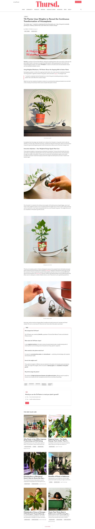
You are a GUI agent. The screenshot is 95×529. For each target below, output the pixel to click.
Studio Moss (38, 273)
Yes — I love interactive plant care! (33, 397)
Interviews (59, 9)
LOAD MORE (47, 526)
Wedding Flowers (51, 9)
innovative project (50, 384)
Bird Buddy (47, 270)
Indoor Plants (34, 31)
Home (23, 9)
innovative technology (44, 384)
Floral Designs (59, 519)
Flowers (34, 446)
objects (56, 73)
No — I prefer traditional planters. (32, 399)
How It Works (27, 31)
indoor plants (25, 384)
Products (36, 9)
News (65, 9)
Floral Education (27, 446)
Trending (43, 9)
